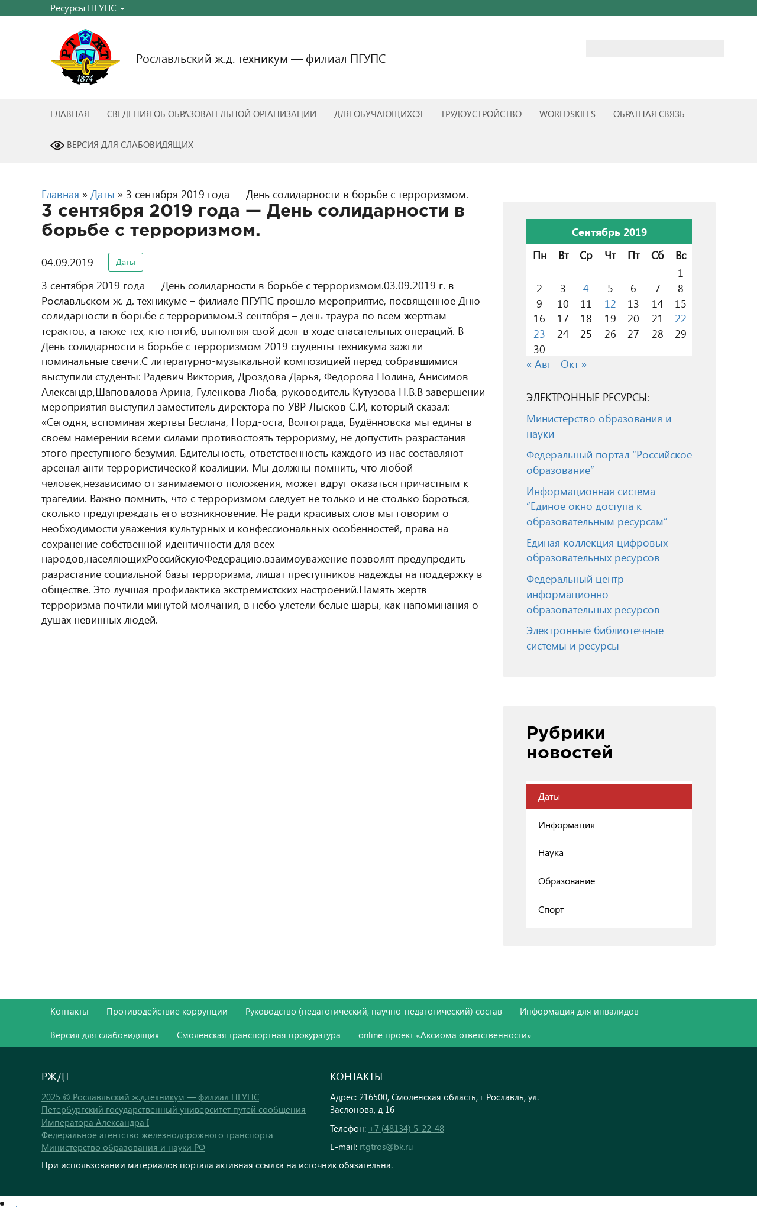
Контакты (69, 1011)
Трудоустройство (481, 114)
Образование (566, 880)
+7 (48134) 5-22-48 (406, 1128)
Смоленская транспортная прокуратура (259, 1035)
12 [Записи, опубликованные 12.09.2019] (610, 303)
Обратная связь (649, 114)
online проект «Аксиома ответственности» (445, 1035)
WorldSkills (567, 114)
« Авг (539, 363)
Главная (69, 114)
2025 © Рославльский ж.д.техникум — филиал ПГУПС (150, 1097)
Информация (566, 824)
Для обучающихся (378, 114)
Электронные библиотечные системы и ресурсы (595, 637)
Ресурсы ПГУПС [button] (87, 7)
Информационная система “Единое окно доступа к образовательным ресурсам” (597, 505)
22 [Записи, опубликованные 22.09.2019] (681, 318)
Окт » (574, 363)
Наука (551, 852)
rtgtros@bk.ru (386, 1146)
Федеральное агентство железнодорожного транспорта (157, 1135)
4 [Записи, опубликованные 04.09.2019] (586, 287)
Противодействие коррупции (167, 1011)
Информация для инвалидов (579, 1011)
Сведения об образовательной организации (211, 114)
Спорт (551, 909)
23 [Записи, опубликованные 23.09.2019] (539, 333)
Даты (102, 193)
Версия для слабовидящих (121, 145)
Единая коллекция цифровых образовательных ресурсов (597, 550)
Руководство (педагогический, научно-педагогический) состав (373, 1011)
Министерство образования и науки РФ (123, 1147)
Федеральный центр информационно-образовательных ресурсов (593, 593)
